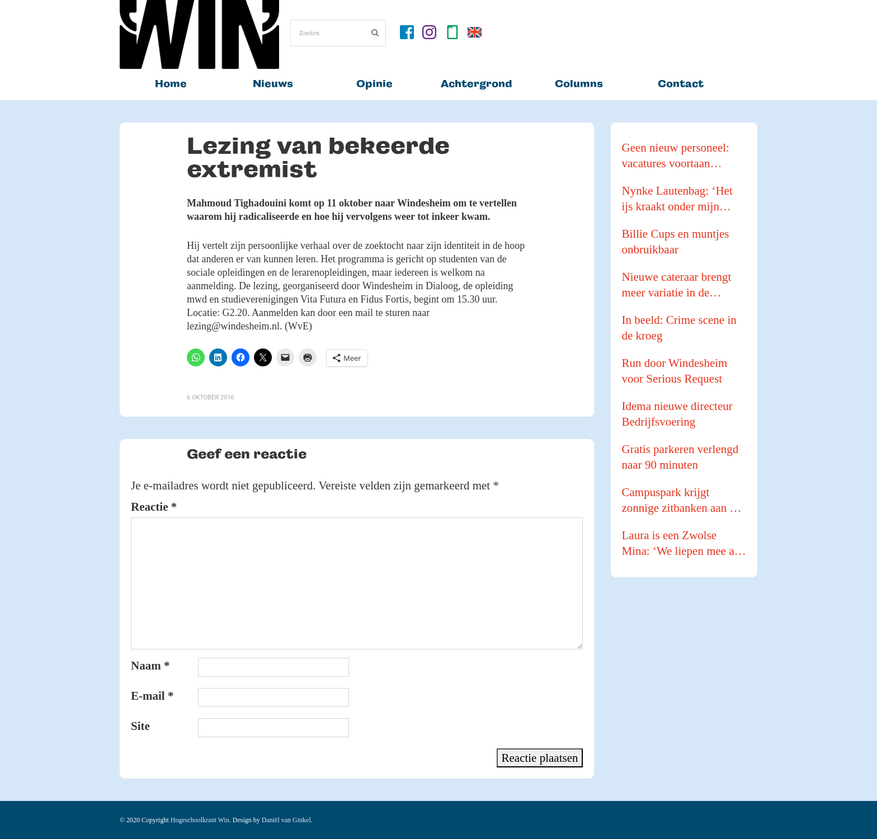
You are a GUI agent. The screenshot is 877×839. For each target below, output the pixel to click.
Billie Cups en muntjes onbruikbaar (675, 241)
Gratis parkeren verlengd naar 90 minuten (680, 457)
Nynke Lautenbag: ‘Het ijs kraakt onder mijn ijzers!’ (677, 199)
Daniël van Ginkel (286, 820)
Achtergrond (476, 83)
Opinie (374, 83)
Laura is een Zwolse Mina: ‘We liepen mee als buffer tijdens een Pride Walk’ (682, 544)
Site (140, 726)
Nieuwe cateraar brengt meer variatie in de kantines (677, 285)
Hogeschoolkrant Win (200, 820)
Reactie (154, 506)
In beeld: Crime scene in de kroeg (679, 327)
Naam (150, 665)
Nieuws (273, 83)
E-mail (152, 696)
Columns (579, 83)
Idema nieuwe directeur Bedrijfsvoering (677, 413)
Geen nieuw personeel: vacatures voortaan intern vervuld (675, 156)
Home (171, 83)
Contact (681, 83)
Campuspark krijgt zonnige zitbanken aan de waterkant (681, 501)
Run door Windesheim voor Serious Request (675, 370)
